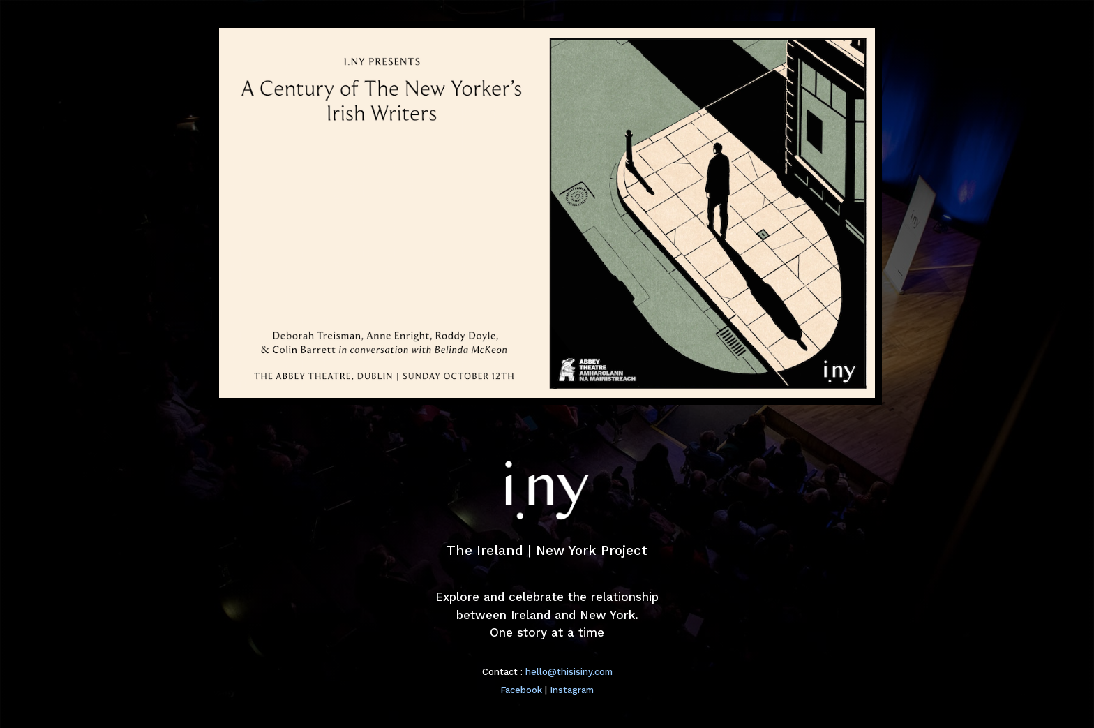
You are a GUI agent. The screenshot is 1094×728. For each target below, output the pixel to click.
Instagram (572, 690)
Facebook (521, 690)
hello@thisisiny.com (569, 672)
